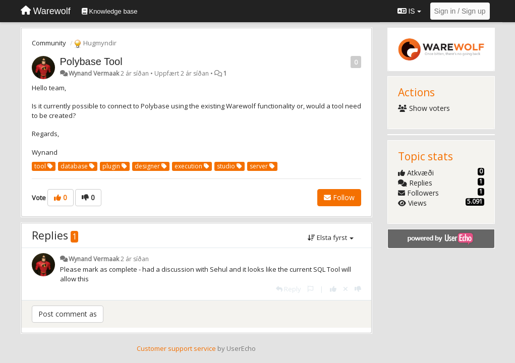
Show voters (424, 108)
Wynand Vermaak (94, 73)
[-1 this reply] (358, 288)
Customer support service (176, 348)
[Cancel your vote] (345, 288)
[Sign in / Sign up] (460, 11)
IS (409, 11)
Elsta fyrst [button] (331, 237)
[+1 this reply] (333, 288)
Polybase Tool (91, 61)
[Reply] (288, 288)
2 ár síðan (135, 259)
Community (49, 42)
